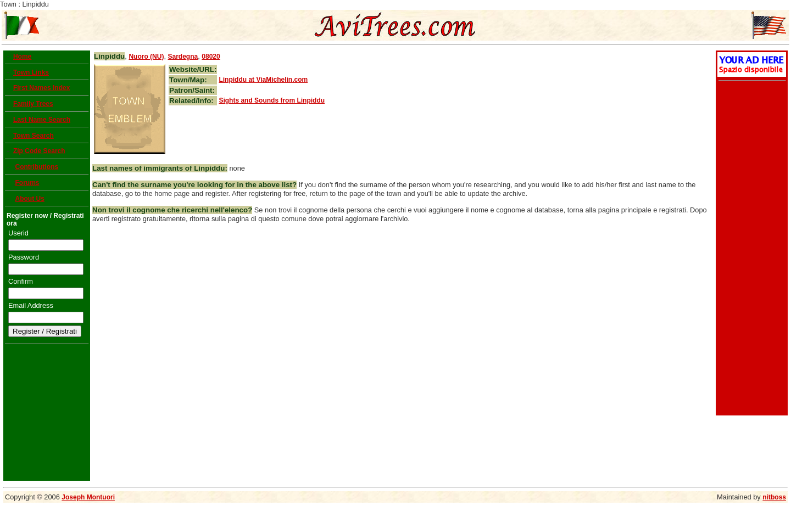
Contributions (36, 167)
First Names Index (41, 88)
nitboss (774, 497)
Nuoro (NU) (146, 56)
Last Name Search (41, 119)
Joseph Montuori (88, 497)
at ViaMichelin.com (263, 79)
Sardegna (183, 56)
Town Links (31, 72)
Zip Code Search (39, 151)
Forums (27, 183)
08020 (211, 56)
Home (22, 56)
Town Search (33, 135)
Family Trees (33, 104)
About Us (29, 199)
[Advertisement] (750, 249)
